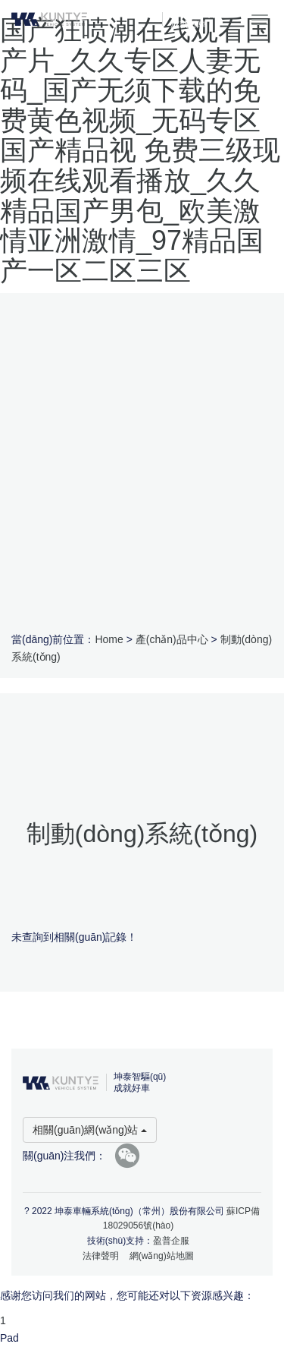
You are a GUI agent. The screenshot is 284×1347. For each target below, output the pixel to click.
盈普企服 (171, 1240)
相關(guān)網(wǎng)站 (90, 1130)
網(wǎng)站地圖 (162, 1256)
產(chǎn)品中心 (172, 639)
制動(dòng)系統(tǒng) (142, 833)
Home (109, 639)
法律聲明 (101, 1256)
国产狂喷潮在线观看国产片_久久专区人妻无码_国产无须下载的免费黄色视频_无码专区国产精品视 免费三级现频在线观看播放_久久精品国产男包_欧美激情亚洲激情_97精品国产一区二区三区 (140, 150)
